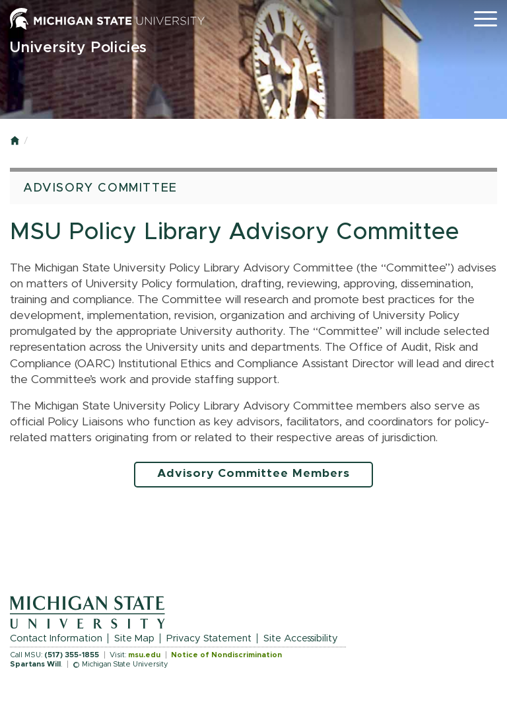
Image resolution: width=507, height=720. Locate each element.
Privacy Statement (209, 638)
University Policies (78, 47)
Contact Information (56, 638)
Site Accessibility (300, 638)
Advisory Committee (100, 188)
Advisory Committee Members (253, 474)
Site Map (134, 638)
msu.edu (144, 655)
